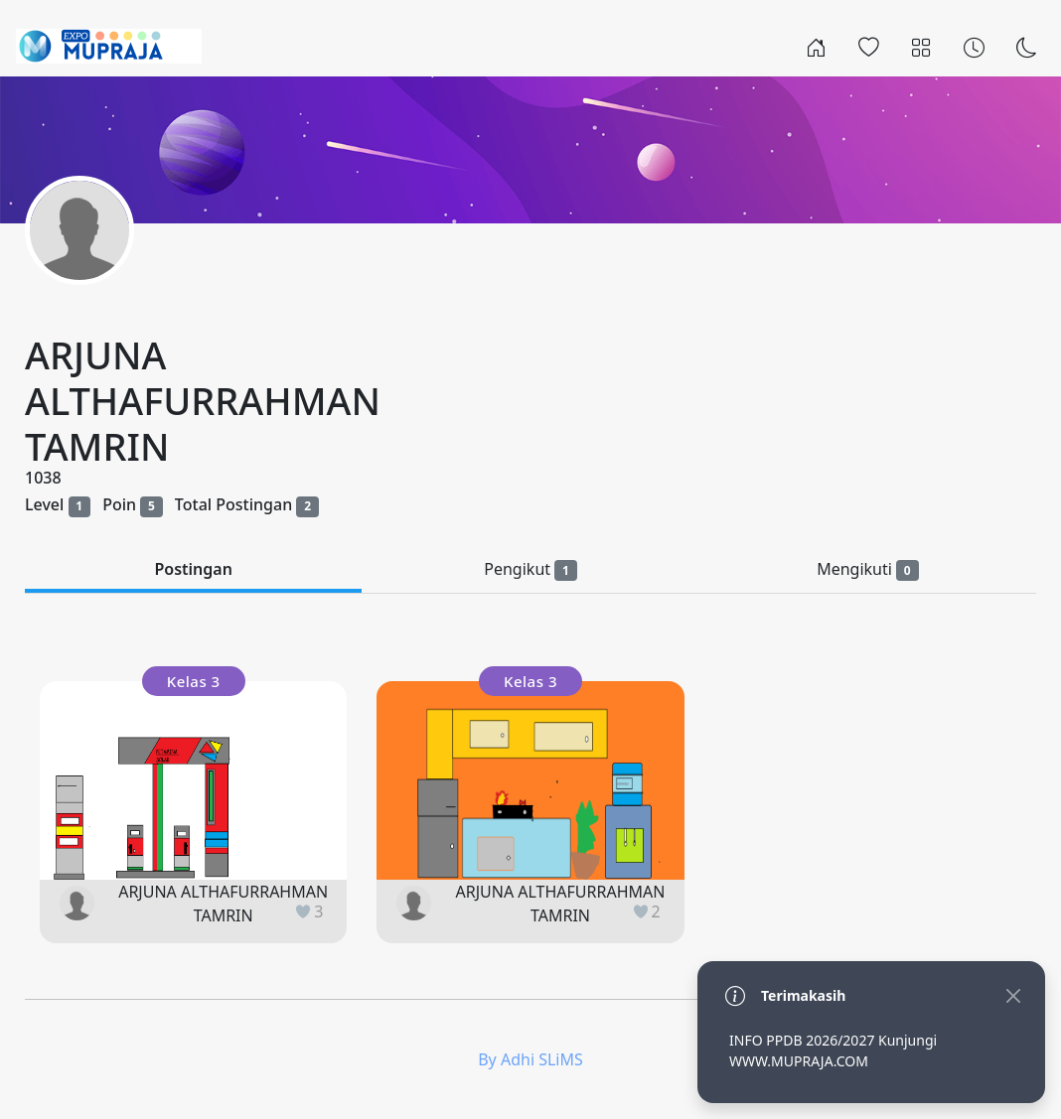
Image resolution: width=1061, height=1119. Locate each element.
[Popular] (868, 46)
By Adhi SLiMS (530, 1059)
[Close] (1012, 995)
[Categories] (921, 46)
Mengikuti (867, 569)
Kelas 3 (194, 681)
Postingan (192, 569)
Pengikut (530, 569)
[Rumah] (816, 46)
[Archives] (974, 46)
